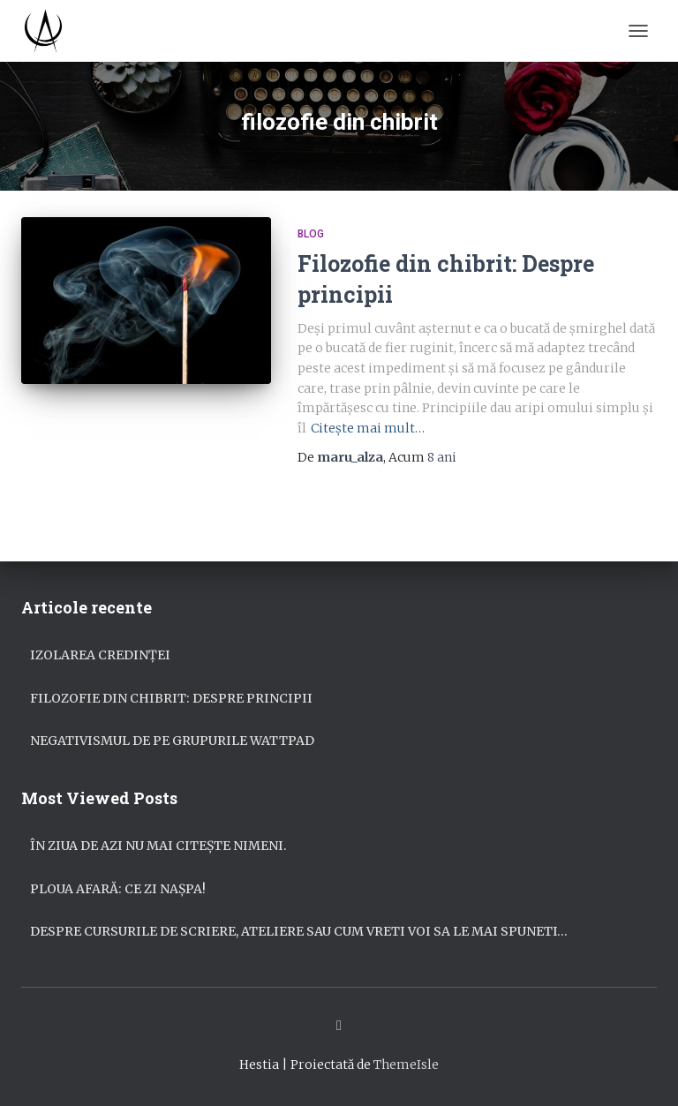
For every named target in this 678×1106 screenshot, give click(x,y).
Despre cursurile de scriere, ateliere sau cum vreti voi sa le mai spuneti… (299, 931)
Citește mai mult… (368, 428)
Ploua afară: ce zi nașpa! (118, 889)
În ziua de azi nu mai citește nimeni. (158, 846)
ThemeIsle (406, 1064)
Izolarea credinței (100, 655)
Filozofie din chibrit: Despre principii (171, 698)
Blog (311, 234)
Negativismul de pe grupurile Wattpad (172, 741)
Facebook (339, 1025)
